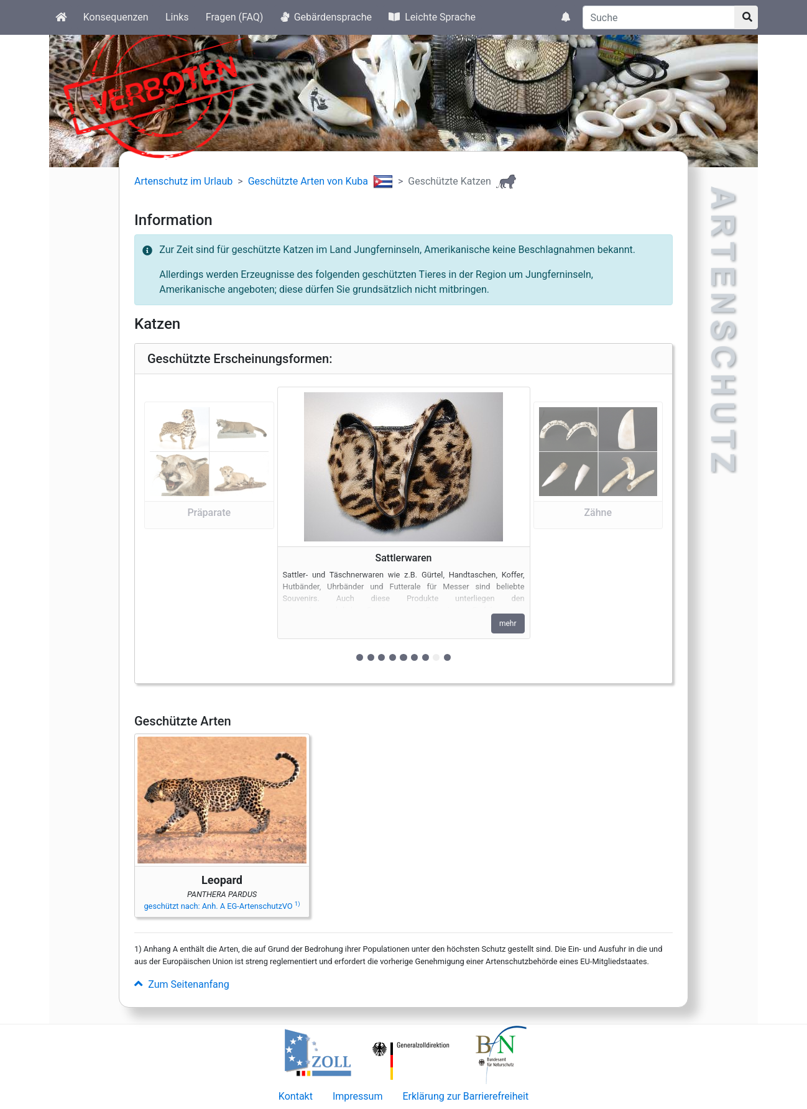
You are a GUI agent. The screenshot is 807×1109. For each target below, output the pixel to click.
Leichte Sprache (432, 17)
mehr (508, 623)
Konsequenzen (116, 17)
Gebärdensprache (326, 17)
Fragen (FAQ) (235, 17)
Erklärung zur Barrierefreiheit (465, 1096)
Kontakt (296, 1096)
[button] (209, 529)
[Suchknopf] (746, 17)
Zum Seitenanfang (181, 984)
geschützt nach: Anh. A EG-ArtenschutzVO (222, 906)
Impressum (358, 1096)
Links (177, 17)
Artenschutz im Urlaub (183, 181)
